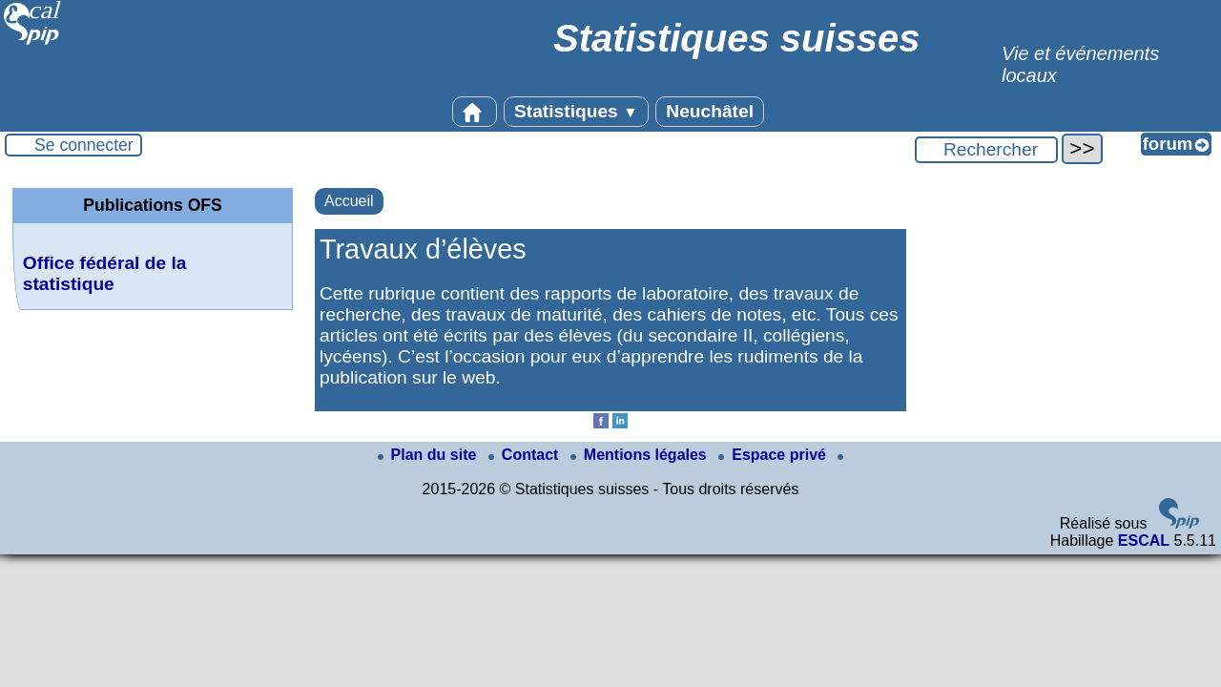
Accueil (349, 201)
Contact (525, 455)
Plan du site (429, 455)
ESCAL (1143, 540)
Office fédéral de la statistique (105, 273)
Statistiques (576, 111)
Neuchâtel (710, 111)
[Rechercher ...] (986, 149)
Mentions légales (640, 455)
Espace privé (774, 455)
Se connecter (84, 145)
